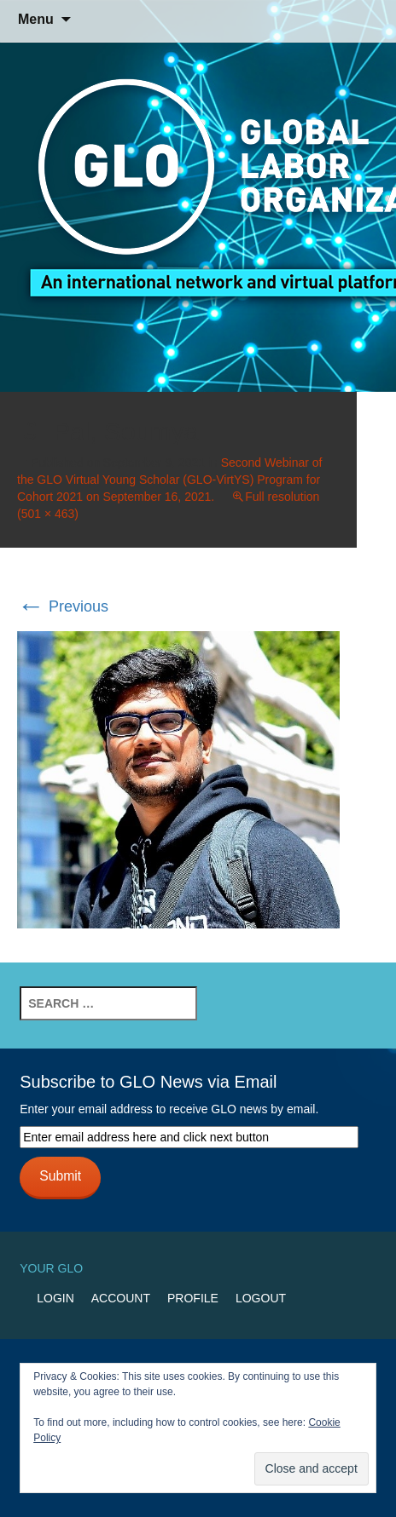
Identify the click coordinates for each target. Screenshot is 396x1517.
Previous (62, 606)
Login (55, 1298)
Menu (36, 19)
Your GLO (51, 1268)
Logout (261, 1298)
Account (120, 1298)
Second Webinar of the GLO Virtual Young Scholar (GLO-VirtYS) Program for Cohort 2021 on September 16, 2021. (169, 479)
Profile (192, 1298)
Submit (60, 1176)
